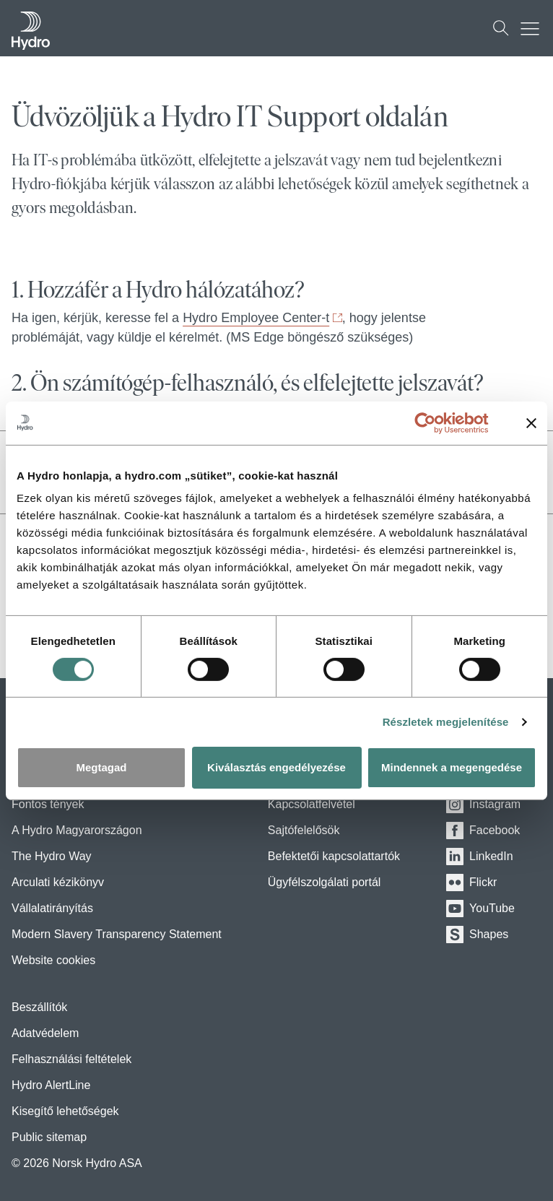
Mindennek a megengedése (451, 767)
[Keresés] (501, 28)
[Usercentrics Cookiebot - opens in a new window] (436, 422)
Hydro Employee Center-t (256, 318)
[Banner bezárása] (531, 422)
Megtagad (101, 767)
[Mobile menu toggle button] (533, 28)
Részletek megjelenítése (446, 722)
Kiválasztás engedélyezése (276, 767)
